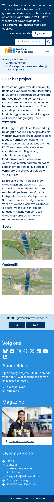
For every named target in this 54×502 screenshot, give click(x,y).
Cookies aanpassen (19, 468)
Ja (17, 325)
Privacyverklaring (17, 480)
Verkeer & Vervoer (16, 63)
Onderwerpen (20, 59)
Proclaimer (13, 472)
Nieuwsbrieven (13, 387)
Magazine (10, 391)
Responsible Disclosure (21, 484)
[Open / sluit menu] (47, 50)
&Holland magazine (19, 441)
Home (5, 59)
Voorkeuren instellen (20, 33)
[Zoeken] (30, 42)
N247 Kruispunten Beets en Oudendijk (26, 66)
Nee (35, 325)
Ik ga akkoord (41, 33)
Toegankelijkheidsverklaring (23, 476)
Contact (11, 464)
